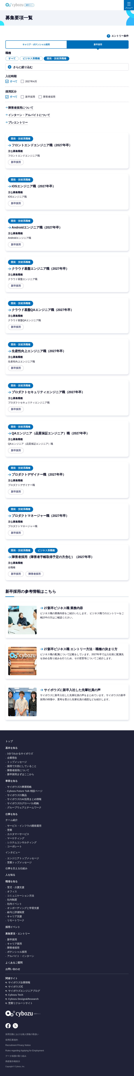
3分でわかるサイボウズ (20, 753)
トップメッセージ (17, 762)
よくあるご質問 (14, 962)
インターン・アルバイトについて (29, 115)
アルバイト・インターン (20, 956)
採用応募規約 (11, 1040)
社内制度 (12, 899)
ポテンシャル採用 (17, 951)
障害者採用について (20, 107)
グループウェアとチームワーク (24, 807)
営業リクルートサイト (20, 1003)
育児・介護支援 (15, 887)
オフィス (12, 891)
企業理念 (12, 757)
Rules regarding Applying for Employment (24, 1050)
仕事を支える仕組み (16, 868)
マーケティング (15, 838)
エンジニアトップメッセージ (23, 858)
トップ (9, 741)
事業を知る (11, 781)
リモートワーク (15, 920)
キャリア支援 (14, 916)
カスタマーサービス (18, 834)
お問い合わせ (12, 969)
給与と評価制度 (15, 912)
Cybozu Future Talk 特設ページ (25, 791)
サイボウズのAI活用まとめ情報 (24, 799)
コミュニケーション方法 (20, 895)
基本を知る (11, 747)
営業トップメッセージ (19, 862)
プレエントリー (18, 122)
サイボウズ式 (15, 986)
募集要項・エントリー (17, 933)
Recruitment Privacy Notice (18, 1045)
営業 (9, 830)
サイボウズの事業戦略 (19, 786)
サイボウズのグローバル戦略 (23, 803)
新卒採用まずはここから (20, 774)
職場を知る (11, 881)
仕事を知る (11, 814)
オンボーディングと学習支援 (23, 908)
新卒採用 (28, 96)
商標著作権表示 (12, 1061)
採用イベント (12, 927)
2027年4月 (29, 81)
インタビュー (12, 852)
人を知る (10, 874)
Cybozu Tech (15, 994)
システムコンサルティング (21, 842)
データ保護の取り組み (15, 1056)
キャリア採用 (14, 943)
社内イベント (14, 903)
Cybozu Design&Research (23, 999)
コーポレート (14, 846)
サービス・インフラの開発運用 (24, 825)
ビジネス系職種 (31, 58)
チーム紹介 (11, 820)
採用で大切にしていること (21, 766)
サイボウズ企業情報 (19, 982)
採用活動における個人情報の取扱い (22, 1034)
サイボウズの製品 (17, 795)
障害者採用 (47, 96)
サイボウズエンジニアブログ (24, 990)
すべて (12, 58)
